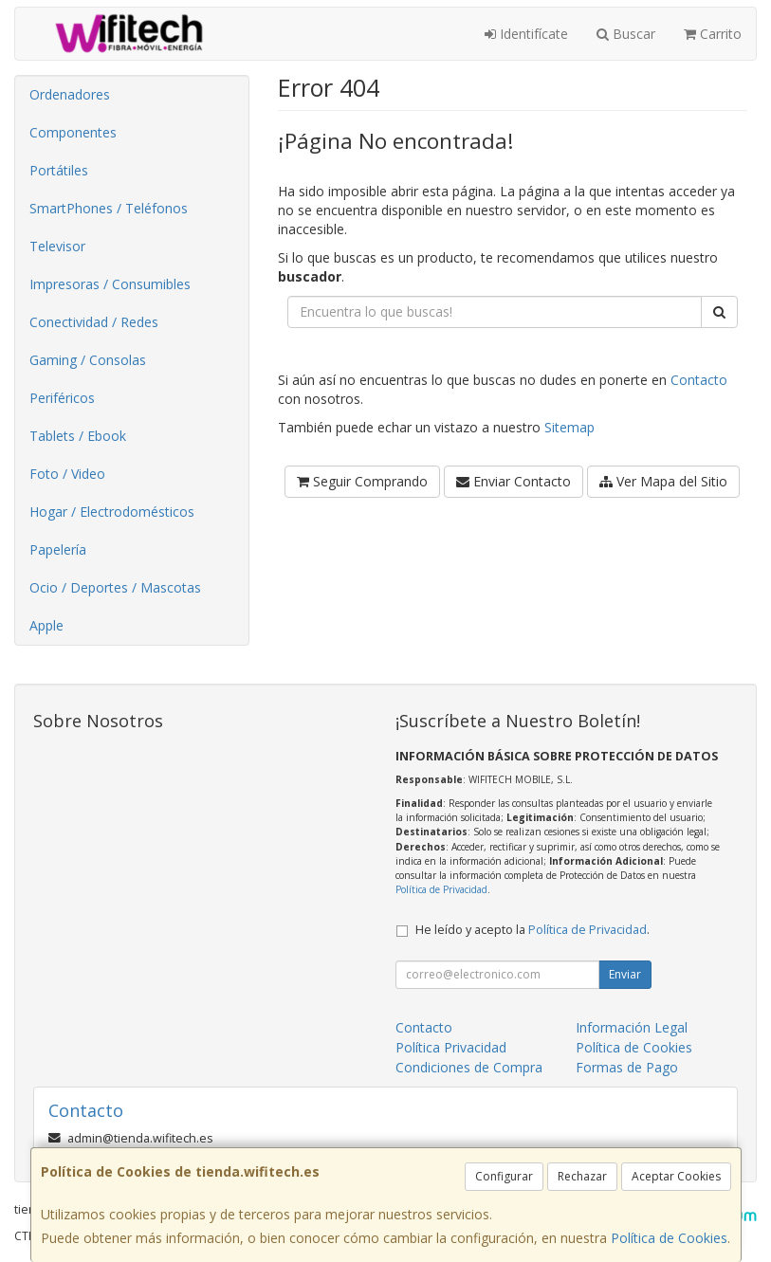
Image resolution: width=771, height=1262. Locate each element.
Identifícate (526, 34)
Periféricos (62, 398)
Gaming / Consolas (87, 360)
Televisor (57, 246)
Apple (46, 625)
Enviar (625, 974)
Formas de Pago (627, 1067)
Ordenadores (69, 94)
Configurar (504, 1176)
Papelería (57, 549)
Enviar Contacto (513, 481)
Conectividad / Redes (93, 322)
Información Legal (632, 1027)
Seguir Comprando (362, 481)
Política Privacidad (450, 1047)
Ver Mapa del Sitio (663, 481)
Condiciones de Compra (468, 1067)
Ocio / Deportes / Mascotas (115, 587)
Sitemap (569, 427)
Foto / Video (67, 474)
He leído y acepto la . (532, 930)
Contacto (698, 380)
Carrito (713, 34)
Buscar (626, 34)
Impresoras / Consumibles (110, 284)
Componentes (73, 132)
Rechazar (582, 1176)
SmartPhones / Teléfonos (108, 208)
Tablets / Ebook (77, 436)
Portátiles (58, 170)
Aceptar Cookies (676, 1176)
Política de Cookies (669, 1238)
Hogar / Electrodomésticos (111, 512)
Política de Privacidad (441, 889)
